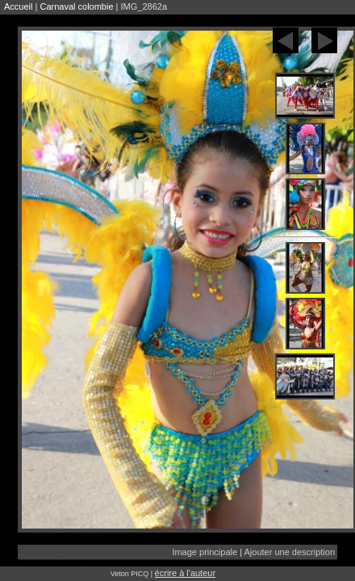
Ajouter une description (289, 552)
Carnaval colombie (76, 6)
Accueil (18, 6)
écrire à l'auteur (185, 573)
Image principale (204, 552)
